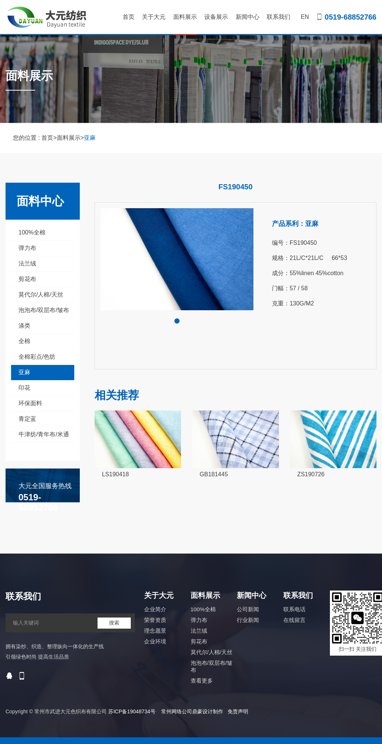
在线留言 (294, 620)
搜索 (114, 623)
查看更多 (202, 680)
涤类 (24, 325)
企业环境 (155, 641)
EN (305, 17)
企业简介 (155, 609)
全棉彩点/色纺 (36, 357)
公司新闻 (248, 609)
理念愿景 (155, 631)
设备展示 (216, 17)
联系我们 (278, 17)
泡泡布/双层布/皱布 (43, 310)
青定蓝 (27, 419)
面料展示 (185, 24)
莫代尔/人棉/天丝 (40, 294)
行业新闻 (248, 620)
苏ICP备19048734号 (132, 711)
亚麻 (90, 138)
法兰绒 (27, 263)
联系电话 (294, 609)
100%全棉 (31, 232)
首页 (128, 17)
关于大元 (154, 17)
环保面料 (30, 403)
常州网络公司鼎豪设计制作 (192, 711)
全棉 (24, 341)
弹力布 (27, 248)
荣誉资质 (155, 620)
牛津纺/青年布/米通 (43, 434)
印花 (24, 388)
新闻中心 (247, 17)
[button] (177, 321)
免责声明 (238, 711)
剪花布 (27, 279)
